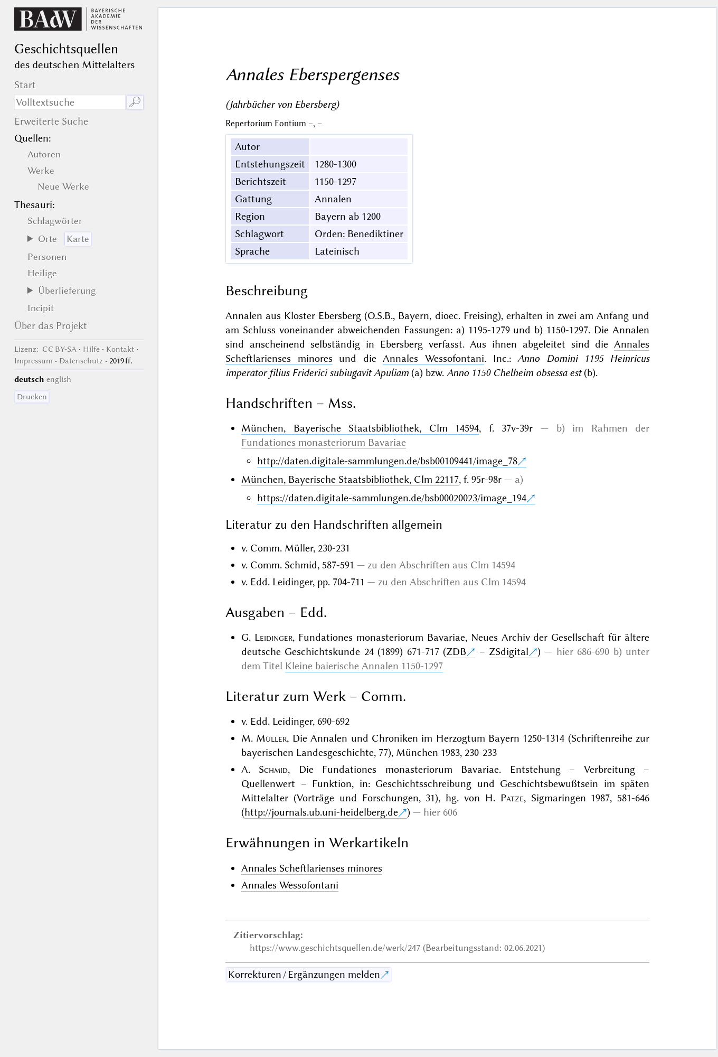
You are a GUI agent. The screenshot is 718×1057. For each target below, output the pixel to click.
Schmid (273, 769)
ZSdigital (508, 652)
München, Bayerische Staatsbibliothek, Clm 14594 (360, 428)
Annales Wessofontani (433, 358)
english (58, 379)
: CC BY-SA (45, 349)
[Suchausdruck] (70, 102)
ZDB (456, 652)
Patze (512, 798)
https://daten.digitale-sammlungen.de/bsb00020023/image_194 (391, 498)
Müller (271, 738)
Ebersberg (339, 316)
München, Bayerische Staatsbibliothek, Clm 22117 (350, 479)
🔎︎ (134, 102)
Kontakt (120, 349)
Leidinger (273, 637)
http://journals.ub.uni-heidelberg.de (321, 812)
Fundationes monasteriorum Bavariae (323, 442)
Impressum (33, 361)
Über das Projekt (50, 326)
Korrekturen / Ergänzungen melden (304, 974)
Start (25, 85)
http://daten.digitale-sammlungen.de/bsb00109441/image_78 (387, 461)
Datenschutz (81, 361)
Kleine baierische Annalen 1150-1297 (364, 666)
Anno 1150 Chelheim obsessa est (514, 373)
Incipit (40, 308)
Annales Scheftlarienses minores (311, 868)
